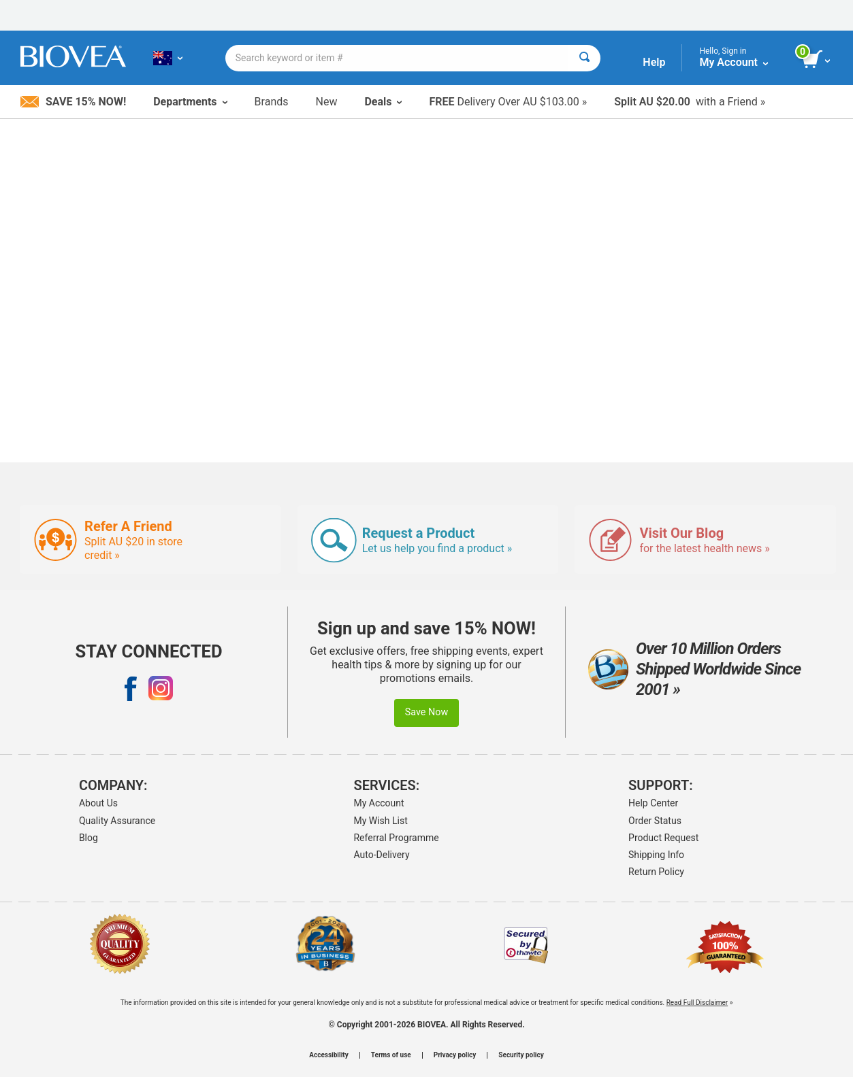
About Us (98, 803)
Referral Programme (395, 837)
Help (654, 62)
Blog (88, 837)
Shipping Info (656, 854)
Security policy (520, 1055)
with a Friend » (689, 101)
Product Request (663, 837)
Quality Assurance (117, 820)
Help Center (653, 803)
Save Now (427, 712)
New (327, 101)
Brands (272, 101)
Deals (383, 101)
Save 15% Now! (73, 101)
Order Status (654, 820)
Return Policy (656, 871)
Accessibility (328, 1055)
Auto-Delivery (381, 854)
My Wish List (380, 820)
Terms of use (391, 1055)
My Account (378, 803)
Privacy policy (455, 1055)
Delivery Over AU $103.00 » (508, 101)
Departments (190, 101)
